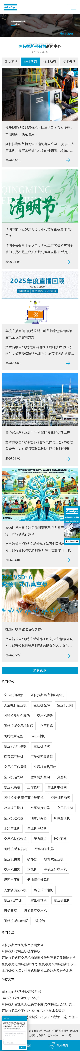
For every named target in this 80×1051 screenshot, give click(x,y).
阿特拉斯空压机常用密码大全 (23, 945)
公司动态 (30, 61)
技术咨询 (69, 61)
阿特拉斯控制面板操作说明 (21, 951)
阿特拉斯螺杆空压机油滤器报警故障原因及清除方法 (39, 958)
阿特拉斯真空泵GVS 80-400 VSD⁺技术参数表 (33, 1011)
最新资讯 (10, 61)
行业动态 (49, 61)
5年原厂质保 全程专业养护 (20, 998)
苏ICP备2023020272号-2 (60, 1036)
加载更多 (40, 671)
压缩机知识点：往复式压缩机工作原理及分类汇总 (37, 970)
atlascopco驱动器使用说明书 (21, 991)
